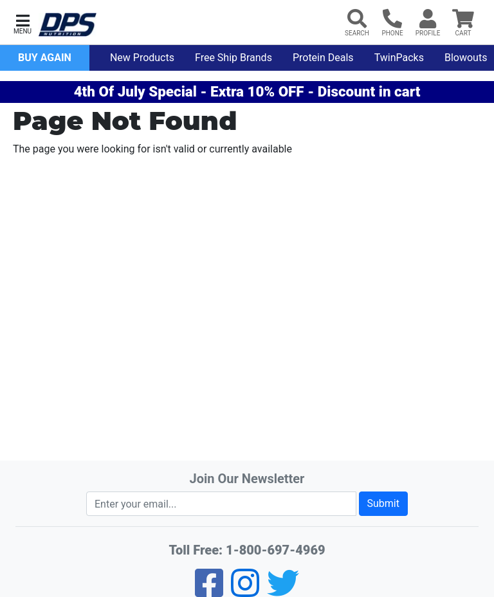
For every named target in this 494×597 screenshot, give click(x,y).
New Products (142, 57)
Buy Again (44, 57)
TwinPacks (399, 57)
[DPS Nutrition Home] (67, 25)
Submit (383, 503)
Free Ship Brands (233, 57)
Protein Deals (323, 57)
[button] (22, 23)
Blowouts (465, 57)
